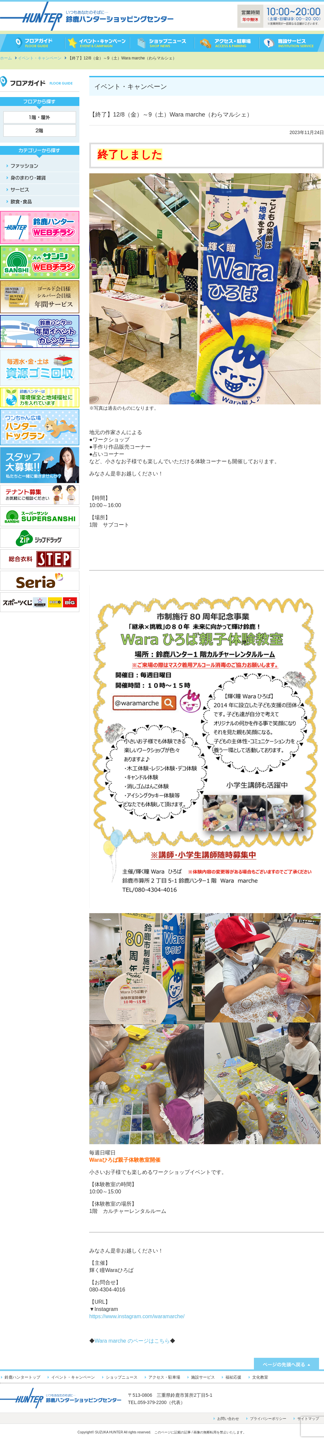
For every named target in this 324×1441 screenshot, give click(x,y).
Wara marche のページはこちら (132, 1341)
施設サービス (203, 1377)
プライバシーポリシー (268, 1419)
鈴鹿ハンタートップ (22, 1377)
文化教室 (260, 1377)
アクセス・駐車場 (164, 1377)
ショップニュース (122, 1377)
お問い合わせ (228, 1419)
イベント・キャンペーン (73, 1377)
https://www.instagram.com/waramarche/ (136, 1316)
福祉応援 (233, 1377)
